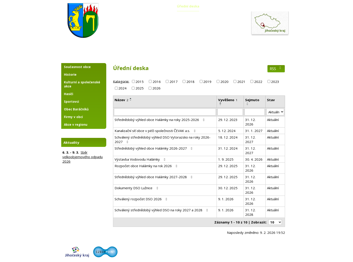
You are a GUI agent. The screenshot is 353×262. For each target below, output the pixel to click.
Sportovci (71, 102)
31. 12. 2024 (228, 148)
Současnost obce (77, 67)
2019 (207, 81)
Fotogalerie (250, 6)
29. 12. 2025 (228, 166)
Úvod (105, 6)
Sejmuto (252, 100)
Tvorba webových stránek (215, 257)
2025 (140, 88)
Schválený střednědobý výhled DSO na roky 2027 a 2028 (162, 210)
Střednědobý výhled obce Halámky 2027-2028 (154, 177)
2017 (174, 81)
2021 (241, 81)
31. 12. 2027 (250, 139)
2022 (258, 81)
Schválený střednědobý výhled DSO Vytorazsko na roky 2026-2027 (162, 139)
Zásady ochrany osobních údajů (200, 253)
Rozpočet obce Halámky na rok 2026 (147, 166)
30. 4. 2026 (253, 159)
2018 (190, 81)
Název (121, 100)
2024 (122, 88)
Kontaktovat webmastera (230, 248)
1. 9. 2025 (225, 159)
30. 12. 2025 (228, 188)
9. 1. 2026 (225, 199)
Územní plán (219, 6)
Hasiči (68, 94)
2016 (157, 81)
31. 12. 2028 (250, 212)
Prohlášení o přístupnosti (267, 248)
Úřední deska (188, 6)
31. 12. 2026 (250, 121)
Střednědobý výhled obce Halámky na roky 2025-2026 (160, 119)
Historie (70, 75)
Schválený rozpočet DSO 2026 (141, 199)
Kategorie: (121, 81)
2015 (140, 81)
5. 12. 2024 (226, 130)
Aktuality (128, 6)
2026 (156, 88)
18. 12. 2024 (228, 137)
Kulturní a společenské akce (82, 84)
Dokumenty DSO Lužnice (137, 188)
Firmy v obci (73, 117)
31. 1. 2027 (253, 130)
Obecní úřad (156, 6)
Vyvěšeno (228, 100)
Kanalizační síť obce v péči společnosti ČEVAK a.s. (156, 130)
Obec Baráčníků (76, 109)
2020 (224, 81)
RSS (276, 68)
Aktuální (273, 119)
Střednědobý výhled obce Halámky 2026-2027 (154, 148)
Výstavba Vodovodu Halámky (141, 159)
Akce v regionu (75, 125)
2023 (275, 81)
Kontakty (278, 6)
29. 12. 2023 (228, 119)
